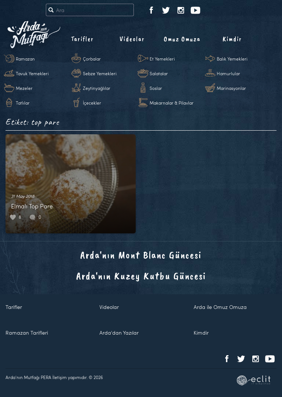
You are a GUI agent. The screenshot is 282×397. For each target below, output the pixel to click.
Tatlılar (23, 103)
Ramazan (25, 59)
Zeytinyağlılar (96, 88)
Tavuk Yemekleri (32, 73)
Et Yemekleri (162, 59)
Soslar (156, 88)
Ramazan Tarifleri (27, 332)
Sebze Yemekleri (100, 73)
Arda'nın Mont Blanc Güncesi (141, 254)
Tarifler (82, 39)
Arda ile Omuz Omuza (220, 306)
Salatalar (159, 73)
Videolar (132, 39)
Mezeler (24, 88)
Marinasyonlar (231, 88)
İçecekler (92, 103)
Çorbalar (92, 59)
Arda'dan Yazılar (119, 332)
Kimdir (232, 39)
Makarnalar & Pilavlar (172, 103)
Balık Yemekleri (232, 59)
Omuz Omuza (182, 39)
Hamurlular (228, 73)
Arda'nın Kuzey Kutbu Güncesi (141, 275)
